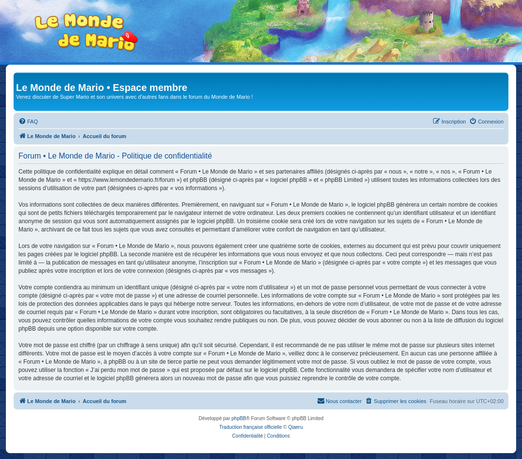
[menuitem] (28, 121)
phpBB (239, 418)
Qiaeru (295, 427)
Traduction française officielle (250, 427)
